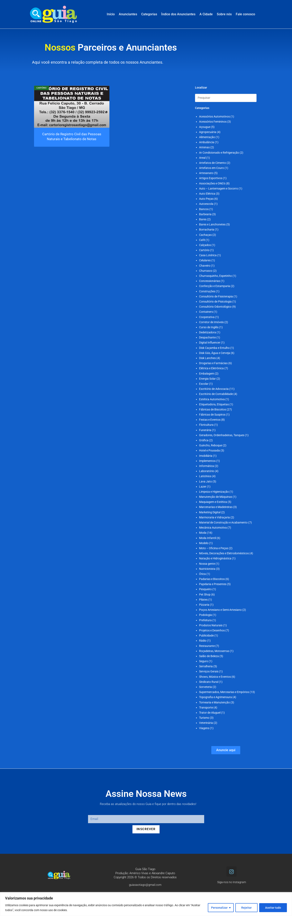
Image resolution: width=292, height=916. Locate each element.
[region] (146, 904)
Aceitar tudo (273, 907)
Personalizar (219, 907)
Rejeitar (246, 907)
